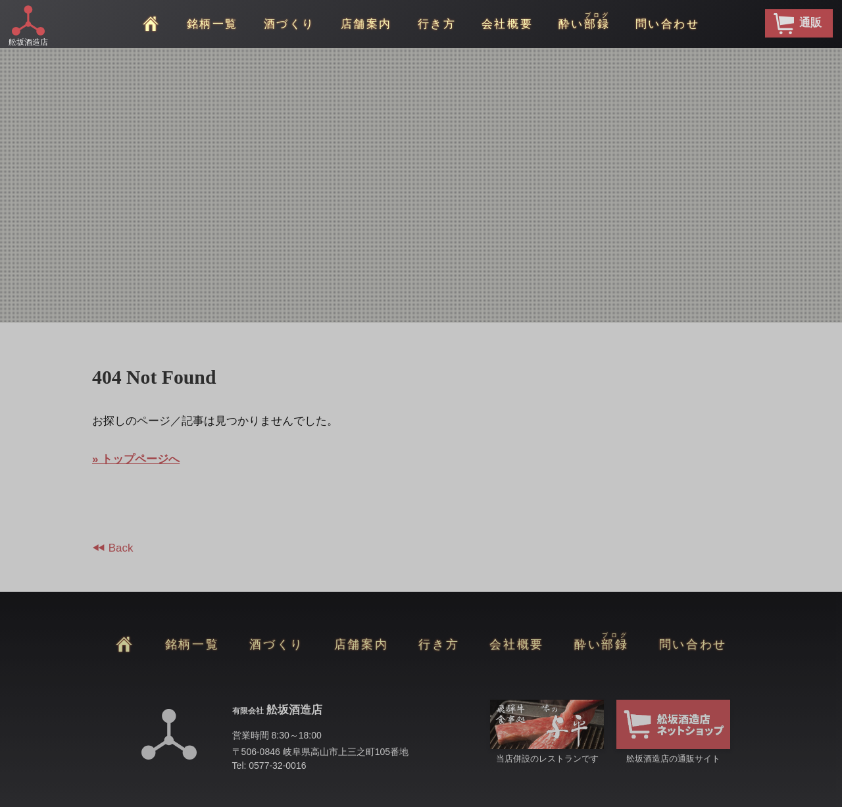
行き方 (437, 24)
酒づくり (289, 24)
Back (119, 548)
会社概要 (507, 24)
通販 (798, 23)
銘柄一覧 (212, 24)
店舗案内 (366, 24)
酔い (584, 21)
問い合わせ (667, 24)
